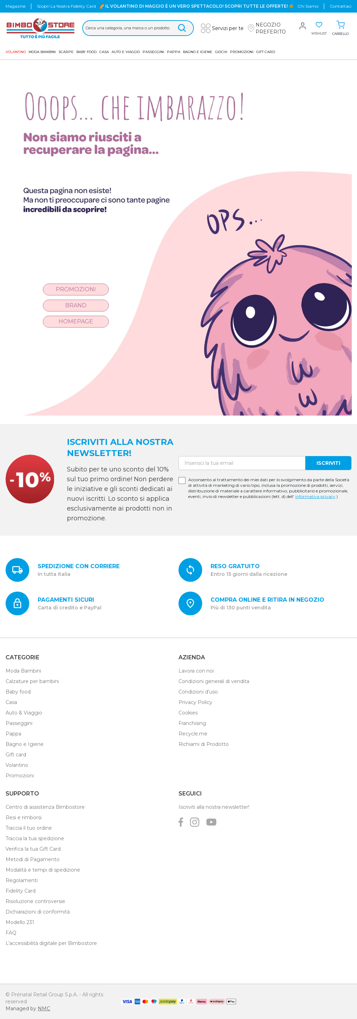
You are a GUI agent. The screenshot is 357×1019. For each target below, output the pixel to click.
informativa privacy (315, 496)
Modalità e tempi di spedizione (43, 870)
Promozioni (241, 52)
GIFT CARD (265, 52)
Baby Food (86, 52)
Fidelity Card (21, 891)
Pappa (173, 52)
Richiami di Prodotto (203, 744)
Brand (75, 305)
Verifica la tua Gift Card (33, 849)
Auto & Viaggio (24, 713)
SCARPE (66, 52)
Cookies (188, 713)
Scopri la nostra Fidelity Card (66, 6)
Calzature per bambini (32, 681)
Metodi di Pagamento (33, 859)
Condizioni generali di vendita (213, 681)
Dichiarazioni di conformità (38, 912)
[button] (272, 28)
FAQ (11, 933)
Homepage (76, 321)
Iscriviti (328, 463)
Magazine (15, 6)
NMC (44, 1008)
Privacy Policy (195, 702)
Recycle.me (192, 734)
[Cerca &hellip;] (138, 28)
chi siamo (307, 6)
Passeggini (153, 52)
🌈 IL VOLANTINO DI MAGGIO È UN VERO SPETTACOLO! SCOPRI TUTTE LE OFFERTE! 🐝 (196, 6)
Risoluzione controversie (35, 901)
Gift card (16, 755)
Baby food (18, 692)
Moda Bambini (42, 52)
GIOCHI (221, 52)
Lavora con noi (196, 671)
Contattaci (340, 6)
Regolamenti (22, 880)
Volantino (17, 765)
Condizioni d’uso (198, 692)
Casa (104, 52)
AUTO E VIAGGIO (126, 52)
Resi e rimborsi (23, 817)
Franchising (192, 723)
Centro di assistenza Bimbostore (45, 807)
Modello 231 (20, 922)
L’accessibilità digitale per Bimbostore (51, 943)
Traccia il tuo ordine (29, 828)
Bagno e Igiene (197, 52)
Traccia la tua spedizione (35, 838)
